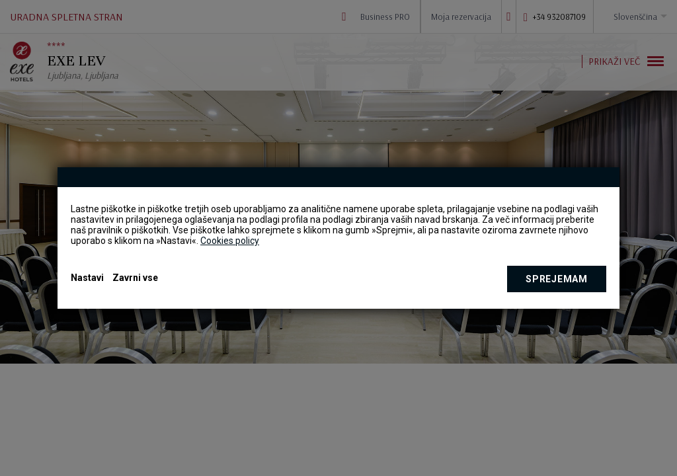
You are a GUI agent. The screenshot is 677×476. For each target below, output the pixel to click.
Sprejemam (556, 279)
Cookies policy (229, 240)
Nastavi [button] (87, 277)
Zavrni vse (135, 277)
